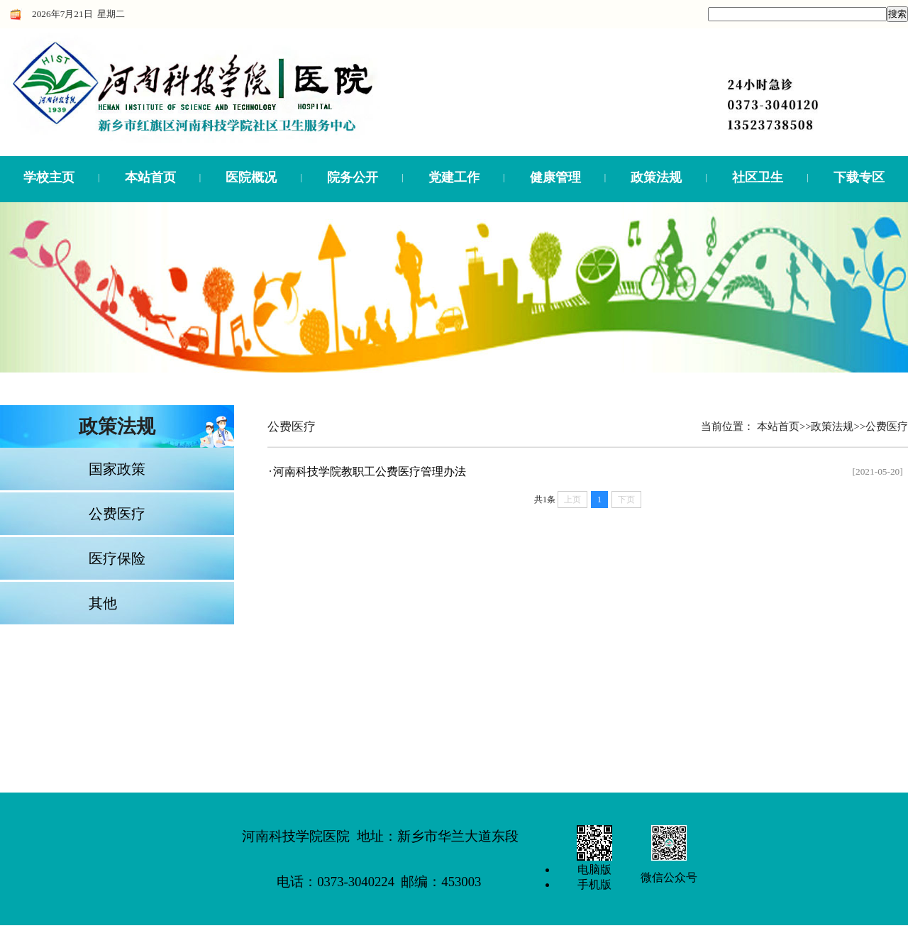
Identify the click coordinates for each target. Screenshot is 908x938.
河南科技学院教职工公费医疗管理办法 (369, 471)
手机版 (594, 884)
